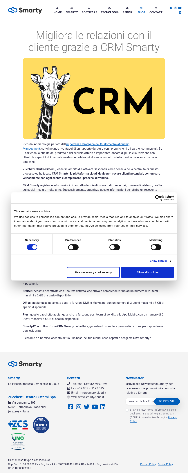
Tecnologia (109, 10)
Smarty (71, 10)
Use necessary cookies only (93, 272)
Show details (158, 260)
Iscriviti (167, 401)
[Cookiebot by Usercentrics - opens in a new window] (158, 198)
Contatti (156, 10)
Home (57, 10)
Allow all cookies (147, 272)
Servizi (127, 10)
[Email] (143, 401)
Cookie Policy (165, 464)
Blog (141, 10)
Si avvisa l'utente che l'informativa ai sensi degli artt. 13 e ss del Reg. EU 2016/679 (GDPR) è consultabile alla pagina (153, 415)
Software (89, 10)
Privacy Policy (148, 464)
